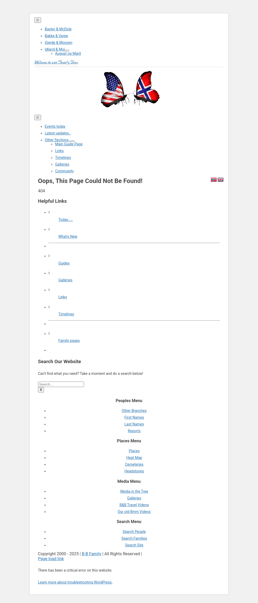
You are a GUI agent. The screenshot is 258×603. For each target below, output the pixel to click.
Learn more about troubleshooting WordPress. (75, 582)
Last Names (134, 424)
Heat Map (134, 458)
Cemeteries (134, 464)
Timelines (66, 314)
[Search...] (61, 384)
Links (62, 297)
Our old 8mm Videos (134, 512)
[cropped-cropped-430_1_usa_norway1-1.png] (129, 112)
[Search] (41, 389)
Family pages (69, 340)
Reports (134, 431)
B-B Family (91, 553)
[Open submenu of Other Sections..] (72, 141)
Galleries (65, 280)
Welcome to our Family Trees (56, 62)
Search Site (134, 545)
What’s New (67, 236)
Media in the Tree (134, 491)
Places (134, 451)
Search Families (134, 538)
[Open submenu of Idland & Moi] (67, 50)
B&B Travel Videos (134, 505)
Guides (63, 263)
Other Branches (134, 411)
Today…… (65, 220)
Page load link (51, 558)
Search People (134, 532)
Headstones (134, 471)
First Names (134, 417)
